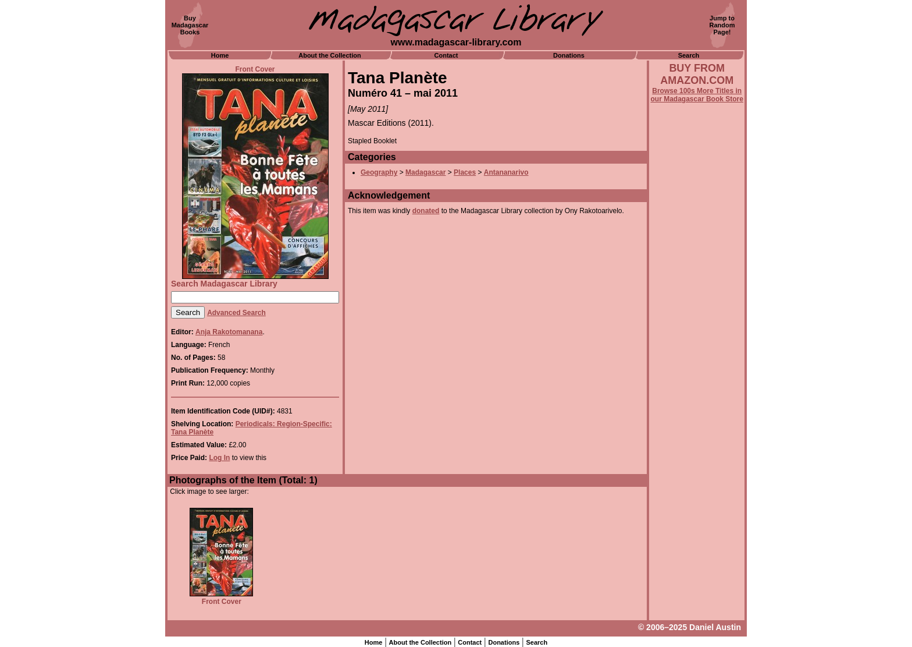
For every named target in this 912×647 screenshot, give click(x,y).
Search (689, 55)
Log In (219, 458)
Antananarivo (506, 172)
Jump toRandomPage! (722, 25)
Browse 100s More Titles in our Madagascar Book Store (697, 95)
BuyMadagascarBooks (190, 25)
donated (426, 211)
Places (465, 172)
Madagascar (425, 172)
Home (220, 55)
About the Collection (329, 55)
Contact (446, 55)
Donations (569, 55)
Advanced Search (236, 313)
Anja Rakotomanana (228, 332)
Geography (379, 172)
